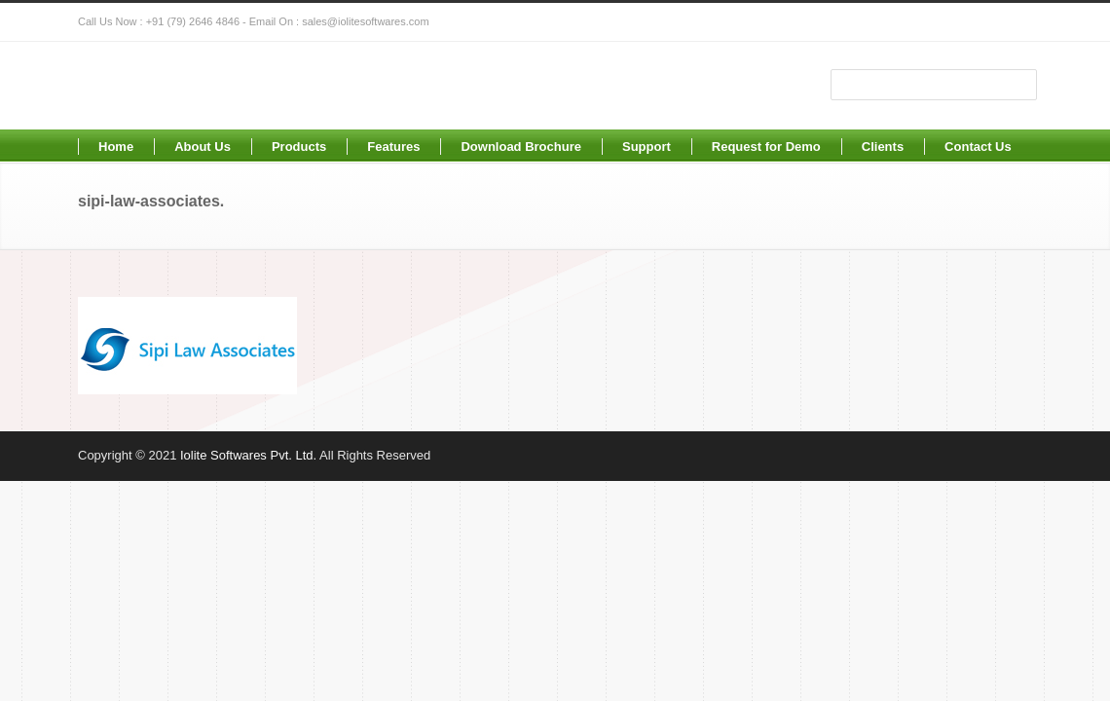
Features (393, 146)
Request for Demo (766, 146)
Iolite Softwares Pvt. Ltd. (248, 455)
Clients (883, 146)
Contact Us (978, 146)
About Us (202, 146)
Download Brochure (521, 146)
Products (299, 146)
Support (646, 146)
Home (115, 146)
